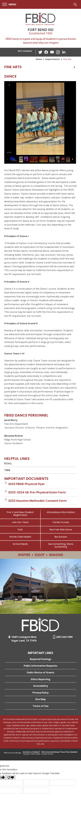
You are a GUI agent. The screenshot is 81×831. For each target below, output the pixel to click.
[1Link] (20, 529)
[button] (9, 4)
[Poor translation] (10, 777)
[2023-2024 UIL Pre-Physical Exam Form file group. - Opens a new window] (37, 492)
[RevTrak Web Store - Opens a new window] (61, 529)
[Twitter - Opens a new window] (40, 52)
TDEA (7, 470)
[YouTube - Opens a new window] (52, 52)
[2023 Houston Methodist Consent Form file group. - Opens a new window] (37, 501)
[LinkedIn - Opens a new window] (64, 52)
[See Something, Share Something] (61, 545)
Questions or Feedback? (31, 752)
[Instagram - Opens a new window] (58, 52)
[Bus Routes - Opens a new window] (61, 536)
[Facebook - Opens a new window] (46, 52)
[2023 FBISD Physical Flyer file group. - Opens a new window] (26, 484)
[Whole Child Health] (20, 536)
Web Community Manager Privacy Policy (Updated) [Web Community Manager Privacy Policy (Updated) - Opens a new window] (59, 752)
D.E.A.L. (8, 463)
